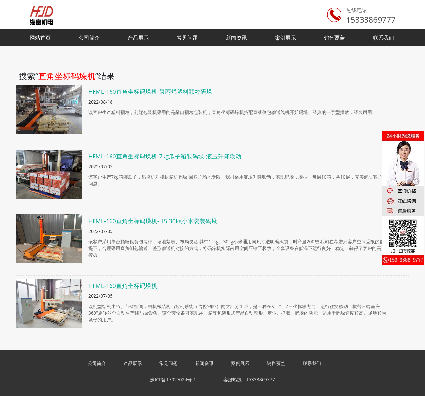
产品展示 (138, 37)
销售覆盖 (334, 37)
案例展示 (285, 37)
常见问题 (187, 37)
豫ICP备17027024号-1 (173, 379)
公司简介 (89, 37)
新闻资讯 (236, 37)
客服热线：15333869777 (249, 379)
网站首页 (40, 37)
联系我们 (383, 37)
